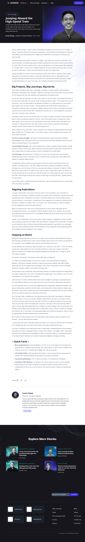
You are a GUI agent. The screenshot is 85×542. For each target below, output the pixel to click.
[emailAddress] (60, 494)
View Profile (27, 411)
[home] (13, 3)
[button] (24, 3)
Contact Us (78, 3)
